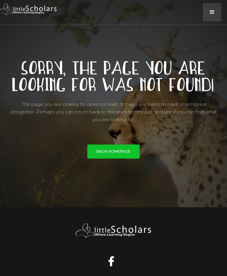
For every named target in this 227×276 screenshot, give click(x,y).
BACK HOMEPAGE (113, 151)
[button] (212, 12)
